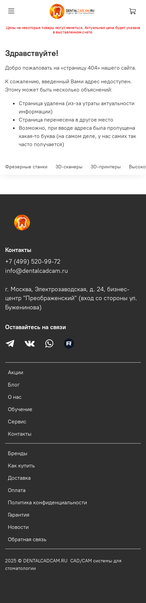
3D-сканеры (69, 167)
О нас (14, 396)
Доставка (19, 477)
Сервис (17, 421)
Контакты (19, 433)
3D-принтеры (106, 167)
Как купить (21, 465)
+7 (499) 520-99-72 (32, 261)
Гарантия (18, 514)
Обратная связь (27, 539)
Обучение (20, 409)
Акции (15, 372)
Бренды (17, 453)
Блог (14, 384)
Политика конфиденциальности (47, 502)
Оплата (17, 490)
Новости (18, 526)
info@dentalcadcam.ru (36, 271)
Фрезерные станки (26, 167)
